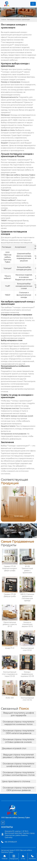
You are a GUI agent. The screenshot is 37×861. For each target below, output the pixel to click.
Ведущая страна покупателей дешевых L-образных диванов (18, 755)
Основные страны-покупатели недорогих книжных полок (18, 722)
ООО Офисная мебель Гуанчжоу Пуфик (18, 178)
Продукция (13, 857)
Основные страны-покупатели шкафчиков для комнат (18, 764)
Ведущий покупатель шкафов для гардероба (18, 714)
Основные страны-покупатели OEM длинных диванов (18, 788)
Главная (3, 19)
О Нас (23, 857)
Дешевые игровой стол (14, 748)
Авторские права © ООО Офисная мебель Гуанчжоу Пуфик (16, 851)
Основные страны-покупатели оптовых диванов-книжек (18, 740)
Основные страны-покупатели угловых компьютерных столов (19, 773)
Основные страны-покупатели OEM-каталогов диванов (18, 731)
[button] (32, 504)
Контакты (32, 857)
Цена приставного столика (16, 781)
